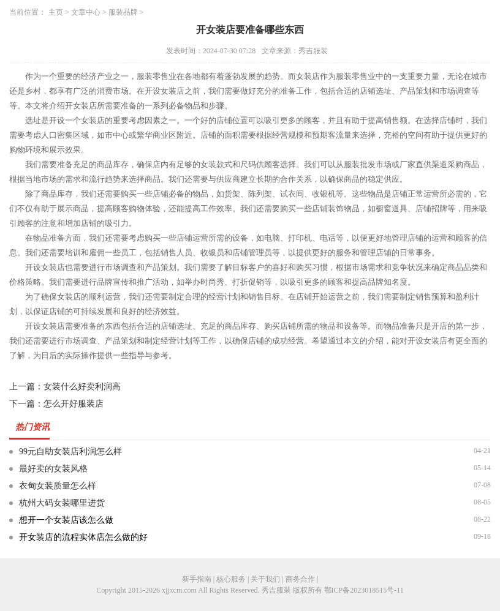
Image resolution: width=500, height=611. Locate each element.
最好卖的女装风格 (53, 468)
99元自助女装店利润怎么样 (70, 451)
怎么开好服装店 (74, 403)
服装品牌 (123, 12)
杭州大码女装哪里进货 (62, 503)
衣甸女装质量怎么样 (57, 485)
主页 (55, 12)
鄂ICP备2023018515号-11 (364, 590)
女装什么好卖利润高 (82, 386)
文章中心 (85, 12)
